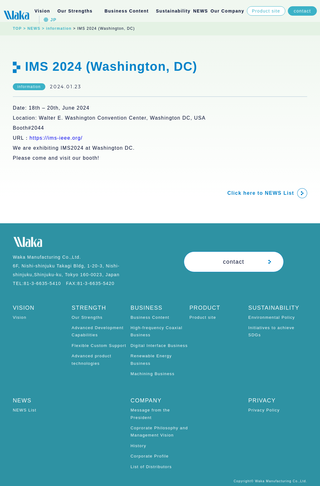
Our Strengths (87, 317)
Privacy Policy (264, 410)
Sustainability (173, 10)
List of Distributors (151, 466)
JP (50, 19)
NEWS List (24, 410)
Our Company (227, 10)
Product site (266, 10)
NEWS (200, 10)
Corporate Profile (150, 456)
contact (302, 10)
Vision (42, 10)
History (138, 445)
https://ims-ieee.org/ (56, 138)
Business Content (150, 317)
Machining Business (153, 373)
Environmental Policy (271, 317)
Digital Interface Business (159, 345)
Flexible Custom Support (99, 345)
